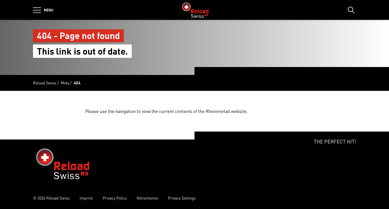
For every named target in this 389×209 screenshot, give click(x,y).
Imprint (86, 198)
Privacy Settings (182, 198)
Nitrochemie (147, 198)
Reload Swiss (44, 82)
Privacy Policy (115, 198)
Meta (65, 82)
